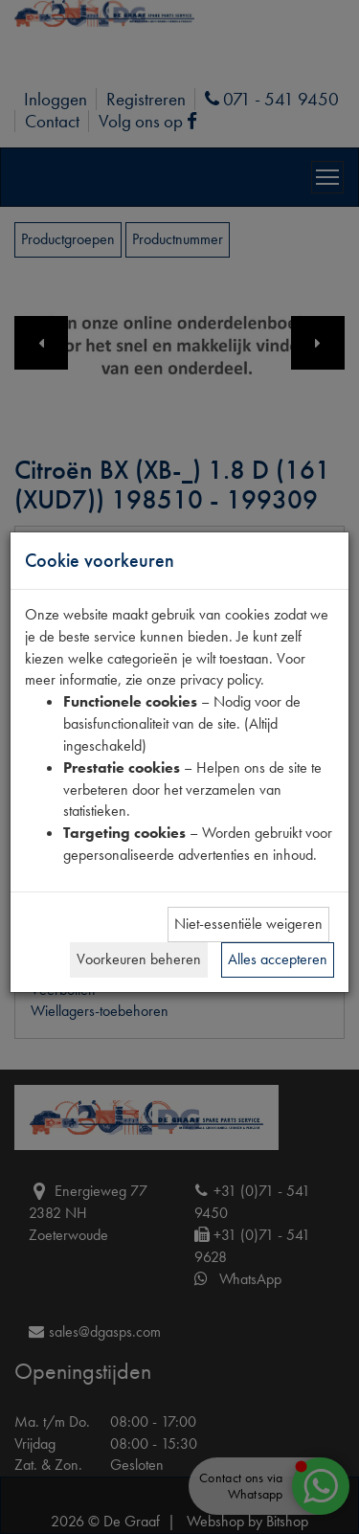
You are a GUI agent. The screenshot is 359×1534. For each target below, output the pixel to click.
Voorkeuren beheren (139, 959)
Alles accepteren (277, 959)
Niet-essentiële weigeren (248, 924)
